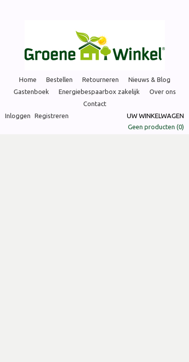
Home (28, 79)
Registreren (52, 115)
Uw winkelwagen (155, 115)
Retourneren (100, 79)
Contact (94, 103)
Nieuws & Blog (149, 79)
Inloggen (18, 115)
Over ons (162, 91)
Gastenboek (31, 91)
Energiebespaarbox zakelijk (99, 91)
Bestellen (59, 79)
